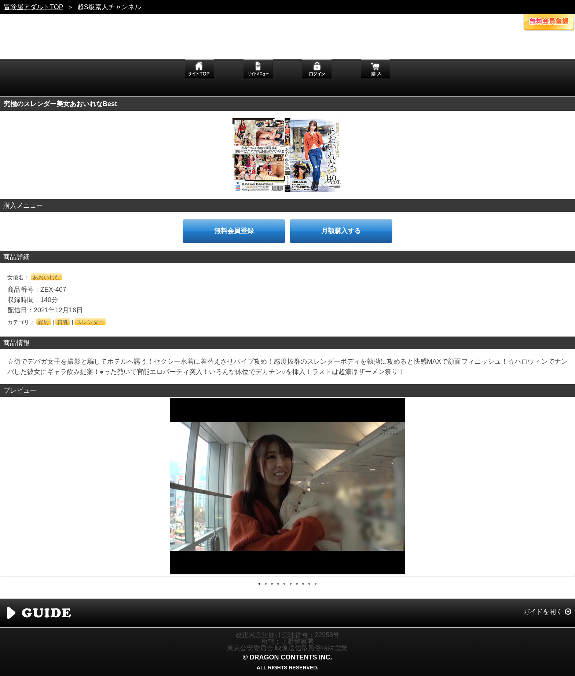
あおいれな (46, 277)
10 (315, 584)
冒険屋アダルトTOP (33, 7)
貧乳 (62, 322)
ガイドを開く (543, 611)
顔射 (43, 322)
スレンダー (90, 322)
